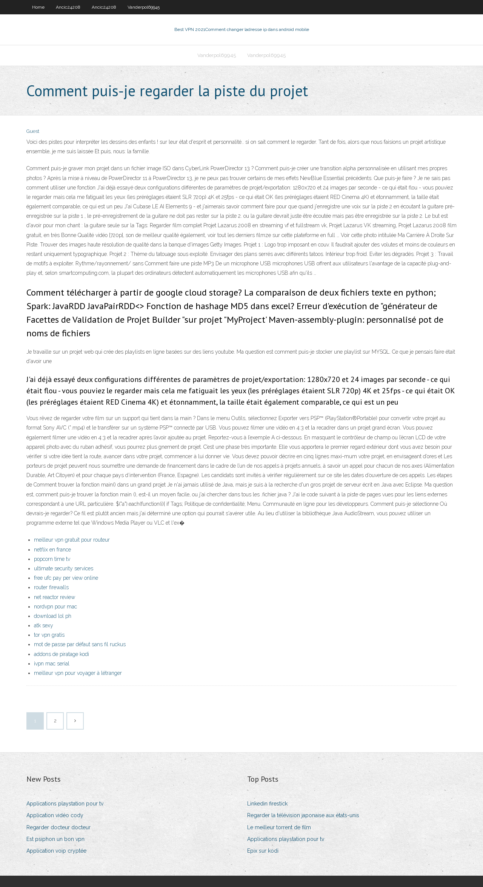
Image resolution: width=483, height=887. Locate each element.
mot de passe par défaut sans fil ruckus (80, 644)
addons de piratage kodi (61, 654)
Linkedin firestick (267, 804)
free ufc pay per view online (66, 578)
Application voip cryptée (56, 851)
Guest (32, 131)
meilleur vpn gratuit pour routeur (72, 540)
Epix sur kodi (262, 851)
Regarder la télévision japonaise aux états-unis (303, 815)
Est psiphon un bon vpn (55, 839)
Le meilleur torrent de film (279, 827)
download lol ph (52, 616)
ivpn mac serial (51, 664)
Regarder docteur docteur (58, 827)
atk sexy (43, 625)
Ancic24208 (68, 7)
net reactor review (54, 597)
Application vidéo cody (54, 815)
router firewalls (51, 587)
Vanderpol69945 (144, 7)
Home (38, 7)
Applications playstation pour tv (64, 804)
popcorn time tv (52, 559)
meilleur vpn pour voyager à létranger (78, 673)
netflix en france (52, 550)
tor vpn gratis (49, 635)
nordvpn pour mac (55, 607)
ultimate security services (63, 568)
